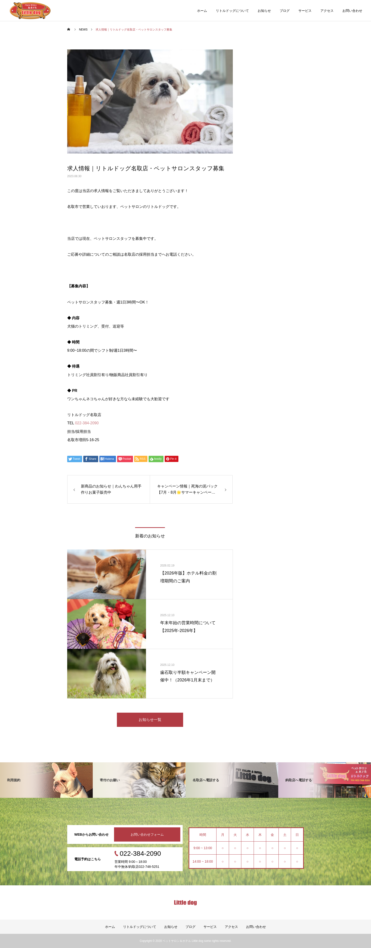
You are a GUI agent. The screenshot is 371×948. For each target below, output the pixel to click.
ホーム (202, 11)
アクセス (327, 11)
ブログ (285, 11)
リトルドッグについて (232, 11)
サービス (305, 11)
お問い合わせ (352, 11)
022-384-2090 (87, 423)
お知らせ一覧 (150, 720)
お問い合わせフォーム (147, 834)
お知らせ (264, 11)
